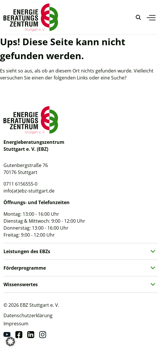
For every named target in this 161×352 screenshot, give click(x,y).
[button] (10, 341)
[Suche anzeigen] (138, 17)
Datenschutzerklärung (28, 315)
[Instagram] (42, 334)
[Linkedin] (30, 334)
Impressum (15, 323)
